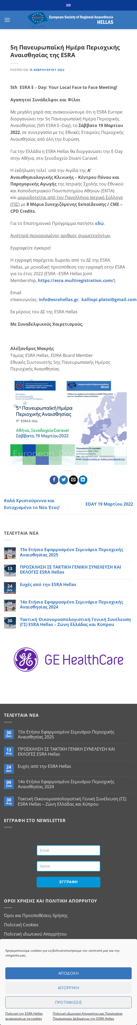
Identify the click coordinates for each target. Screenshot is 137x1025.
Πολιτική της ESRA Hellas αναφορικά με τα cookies (24, 1016)
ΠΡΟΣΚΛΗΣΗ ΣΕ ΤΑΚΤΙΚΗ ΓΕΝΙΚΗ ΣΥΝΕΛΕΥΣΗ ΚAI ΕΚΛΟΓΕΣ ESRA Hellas (70, 570)
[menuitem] (68, 5)
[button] (7, 19)
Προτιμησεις (68, 1002)
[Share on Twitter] (63, 479)
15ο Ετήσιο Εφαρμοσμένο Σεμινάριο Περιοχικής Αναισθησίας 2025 (71, 552)
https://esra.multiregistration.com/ (76, 280)
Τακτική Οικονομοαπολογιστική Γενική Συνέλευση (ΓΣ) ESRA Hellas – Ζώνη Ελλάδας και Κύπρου (75, 622)
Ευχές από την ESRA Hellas (48, 584)
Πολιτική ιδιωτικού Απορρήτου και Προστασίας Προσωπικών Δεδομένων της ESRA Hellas (88, 1016)
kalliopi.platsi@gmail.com (109, 299)
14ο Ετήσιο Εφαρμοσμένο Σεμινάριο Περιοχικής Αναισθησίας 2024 (71, 605)
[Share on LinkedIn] (83, 479)
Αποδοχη (68, 973)
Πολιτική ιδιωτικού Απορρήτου (35, 934)
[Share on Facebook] (54, 479)
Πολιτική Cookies (21, 925)
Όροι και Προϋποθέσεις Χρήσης (36, 915)
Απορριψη (68, 987)
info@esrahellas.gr (58, 299)
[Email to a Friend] (73, 479)
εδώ (99, 223)
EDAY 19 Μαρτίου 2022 (109, 504)
